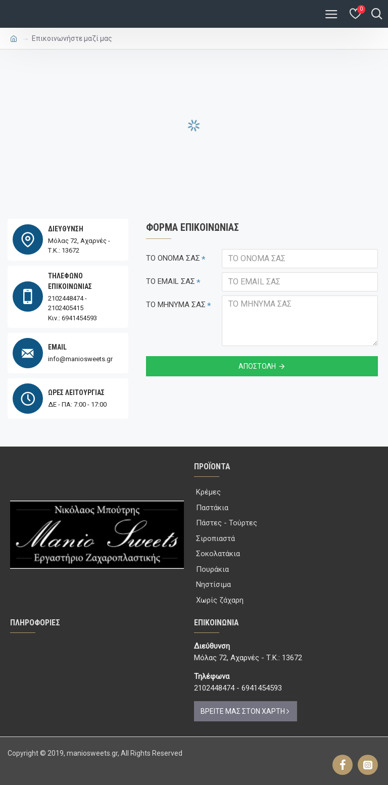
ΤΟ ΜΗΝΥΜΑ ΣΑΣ (176, 304)
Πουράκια (212, 569)
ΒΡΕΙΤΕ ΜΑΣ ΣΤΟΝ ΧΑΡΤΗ (243, 711)
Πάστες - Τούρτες (226, 522)
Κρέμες (208, 492)
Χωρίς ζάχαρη (220, 600)
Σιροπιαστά (215, 538)
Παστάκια (212, 507)
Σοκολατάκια (218, 553)
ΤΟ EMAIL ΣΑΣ (170, 281)
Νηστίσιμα (213, 584)
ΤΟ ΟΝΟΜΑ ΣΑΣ (173, 258)
